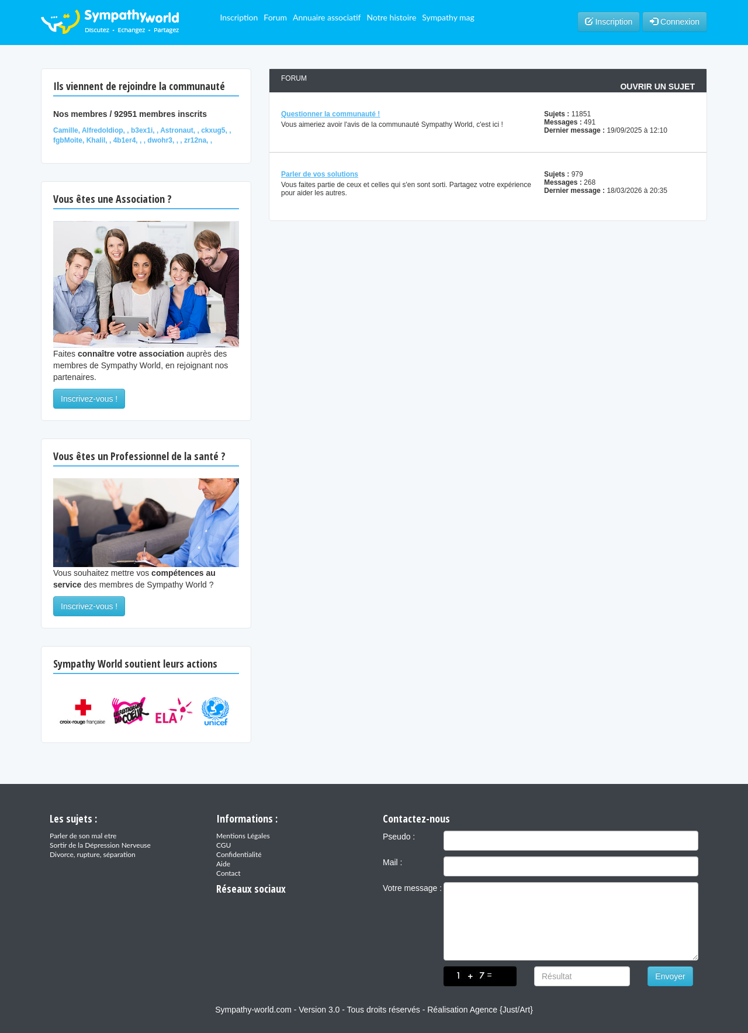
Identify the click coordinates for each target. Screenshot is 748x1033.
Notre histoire (391, 17)
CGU (223, 845)
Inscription (239, 17)
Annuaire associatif (327, 17)
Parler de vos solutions (319, 174)
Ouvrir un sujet (657, 86)
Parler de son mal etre (83, 835)
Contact (228, 873)
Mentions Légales (243, 835)
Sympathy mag (448, 17)
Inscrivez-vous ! (89, 398)
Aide (223, 863)
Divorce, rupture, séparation (93, 854)
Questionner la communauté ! (330, 114)
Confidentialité (239, 854)
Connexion (674, 21)
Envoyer (670, 976)
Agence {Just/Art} (501, 1009)
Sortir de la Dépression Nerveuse (100, 845)
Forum (275, 17)
